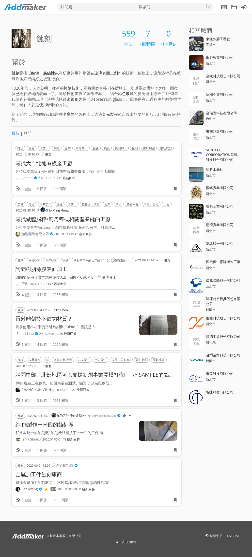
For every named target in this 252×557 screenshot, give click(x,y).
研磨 (67, 73)
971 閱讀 (59, 245)
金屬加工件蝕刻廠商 (39, 474)
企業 (68, 148)
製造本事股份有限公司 (65, 536)
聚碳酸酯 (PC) (122, 260)
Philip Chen (59, 310)
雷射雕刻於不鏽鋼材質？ (44, 318)
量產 (31, 148)
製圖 (20, 204)
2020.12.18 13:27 (64, 390)
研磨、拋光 (151, 204)
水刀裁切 (100, 360)
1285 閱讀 (60, 294)
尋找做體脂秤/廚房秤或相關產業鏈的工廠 (63, 219)
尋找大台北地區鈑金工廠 (44, 163)
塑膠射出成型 (90, 204)
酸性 (35, 73)
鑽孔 (107, 148)
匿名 (46, 153)
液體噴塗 (34, 260)
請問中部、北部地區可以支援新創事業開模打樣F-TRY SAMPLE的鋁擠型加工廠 (105, 374)
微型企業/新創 (63, 360)
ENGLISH (233, 536)
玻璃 (98, 73)
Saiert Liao (27, 333)
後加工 (44, 148)
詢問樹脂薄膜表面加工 (41, 269)
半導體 (69, 114)
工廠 (167, 204)
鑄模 (119, 88)
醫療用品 (133, 204)
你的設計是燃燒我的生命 (92, 416)
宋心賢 (64, 465)
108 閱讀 (59, 188)
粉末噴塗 (51, 260)
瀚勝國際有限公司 (37, 233)
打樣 (20, 148)
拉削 (135, 148)
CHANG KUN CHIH (36, 389)
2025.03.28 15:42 (66, 234)
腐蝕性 (49, 73)
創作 (118, 73)
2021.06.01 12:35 (51, 334)
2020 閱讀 (60, 344)
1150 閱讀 (60, 500)
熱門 (28, 133)
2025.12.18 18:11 (50, 178)
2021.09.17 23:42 (41, 284)
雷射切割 (149, 148)
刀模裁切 (83, 360)
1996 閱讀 (60, 400)
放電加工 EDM (121, 360)
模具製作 (45, 204)
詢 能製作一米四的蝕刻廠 (45, 424)
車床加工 (82, 148)
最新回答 (69, 178)
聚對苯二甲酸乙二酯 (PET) (91, 260)
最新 (15, 133)
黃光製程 (110, 114)
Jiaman (29, 177)
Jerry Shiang (31, 439)
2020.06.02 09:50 (69, 489)
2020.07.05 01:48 (54, 439)
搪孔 (96, 148)
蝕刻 (107, 204)
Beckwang (38, 489)
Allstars (129, 542)
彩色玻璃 (126, 93)
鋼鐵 (57, 148)
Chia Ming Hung (54, 209)
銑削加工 (121, 148)
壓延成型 (166, 148)
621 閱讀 (59, 450)
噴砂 (119, 204)
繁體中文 (216, 536)
